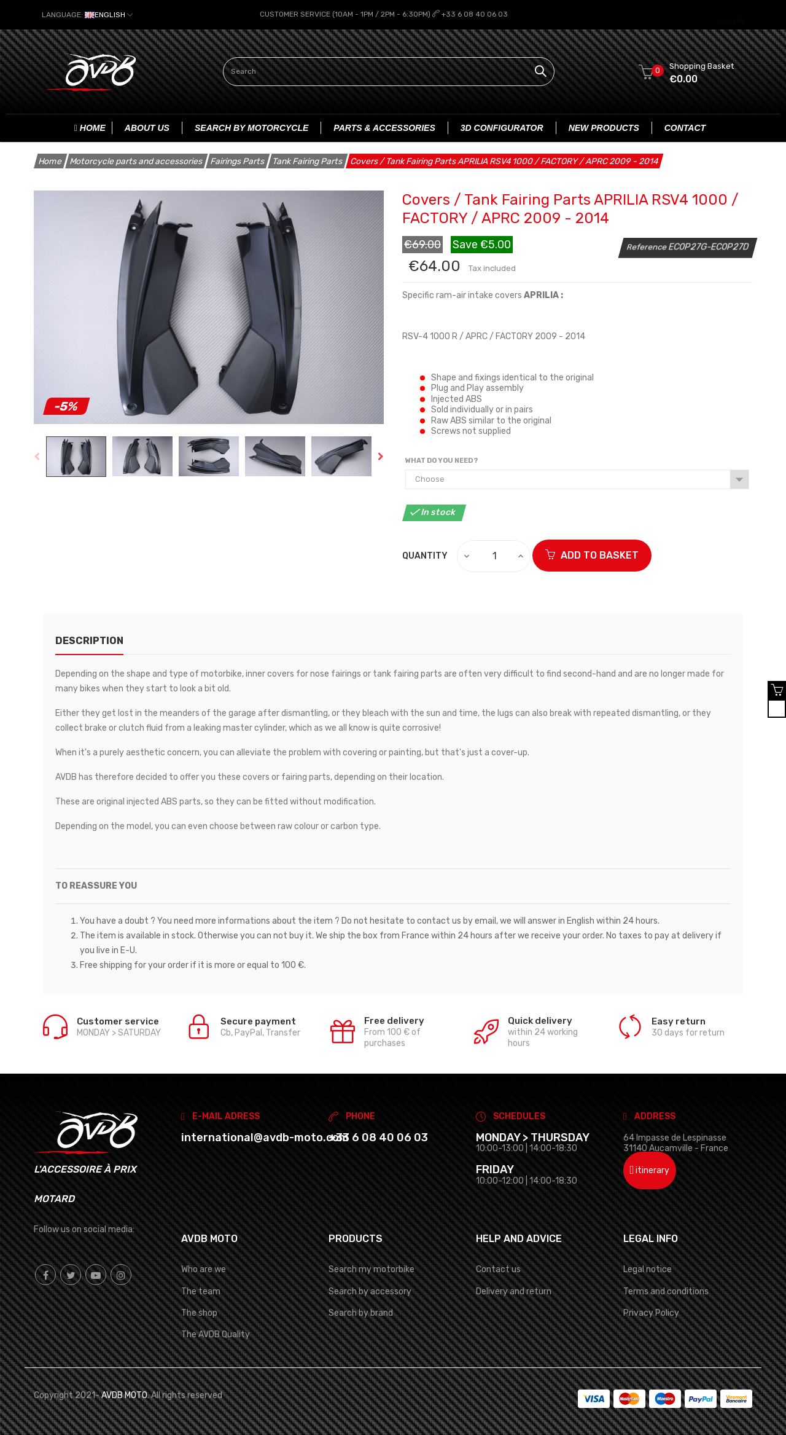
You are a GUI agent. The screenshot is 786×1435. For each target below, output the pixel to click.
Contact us (498, 1269)
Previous (37, 455)
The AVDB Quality (215, 1333)
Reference (647, 245)
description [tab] (89, 640)
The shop (199, 1312)
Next (381, 455)
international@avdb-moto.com (265, 1136)
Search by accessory (370, 1290)
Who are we (203, 1269)
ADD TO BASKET (592, 554)
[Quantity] (494, 555)
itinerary (650, 1170)
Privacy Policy (651, 1312)
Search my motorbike (371, 1269)
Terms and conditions (666, 1290)
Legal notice (647, 1269)
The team (200, 1290)
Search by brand (361, 1312)
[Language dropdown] (87, 14)
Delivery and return (513, 1290)
